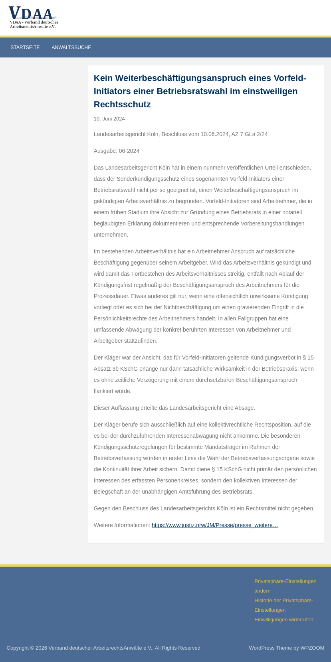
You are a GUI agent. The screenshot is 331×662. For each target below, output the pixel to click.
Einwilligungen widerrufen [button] (283, 619)
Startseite (25, 47)
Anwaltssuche (71, 47)
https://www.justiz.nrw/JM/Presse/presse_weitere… (215, 525)
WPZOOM (312, 648)
